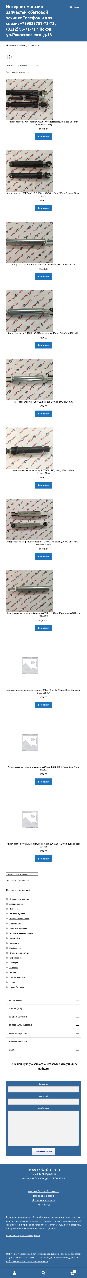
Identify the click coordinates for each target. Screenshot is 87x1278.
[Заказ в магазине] (22, 65)
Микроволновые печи (19, 918)
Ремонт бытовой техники (43, 1191)
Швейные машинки (18, 928)
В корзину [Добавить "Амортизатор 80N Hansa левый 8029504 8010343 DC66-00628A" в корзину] (43, 276)
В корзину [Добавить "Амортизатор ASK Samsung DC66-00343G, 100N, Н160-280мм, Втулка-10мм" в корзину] (43, 485)
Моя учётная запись (14, 1273)
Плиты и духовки (17, 913)
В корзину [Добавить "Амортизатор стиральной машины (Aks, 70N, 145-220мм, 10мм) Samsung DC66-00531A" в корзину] (43, 704)
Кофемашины (15, 957)
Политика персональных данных (23, 1235)
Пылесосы (14, 908)
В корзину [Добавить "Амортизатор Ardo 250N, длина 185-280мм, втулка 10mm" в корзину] (43, 413)
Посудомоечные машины (21, 933)
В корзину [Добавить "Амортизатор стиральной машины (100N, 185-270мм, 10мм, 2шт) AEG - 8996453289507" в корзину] (43, 556)
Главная (12, 45)
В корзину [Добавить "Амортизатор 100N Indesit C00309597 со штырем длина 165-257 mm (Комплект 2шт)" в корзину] (43, 136)
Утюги (12, 982)
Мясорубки (14, 938)
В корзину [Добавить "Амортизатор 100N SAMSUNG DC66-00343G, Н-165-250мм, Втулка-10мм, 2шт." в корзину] (43, 207)
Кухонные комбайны (19, 953)
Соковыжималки (17, 977)
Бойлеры (13, 962)
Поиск (43, 1273)
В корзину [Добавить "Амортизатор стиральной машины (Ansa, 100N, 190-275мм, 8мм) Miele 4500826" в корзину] (43, 781)
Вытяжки (13, 967)
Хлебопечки (15, 948)
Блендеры (14, 943)
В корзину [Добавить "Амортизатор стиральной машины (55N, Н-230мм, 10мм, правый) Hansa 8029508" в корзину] (43, 627)
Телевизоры (15, 923)
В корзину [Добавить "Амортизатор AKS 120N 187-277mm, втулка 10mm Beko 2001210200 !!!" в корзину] (43, 345)
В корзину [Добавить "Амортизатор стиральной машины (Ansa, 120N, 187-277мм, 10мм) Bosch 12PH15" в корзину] (43, 858)
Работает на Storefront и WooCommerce (27, 1261)
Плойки (12, 972)
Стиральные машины (19, 899)
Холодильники (16, 904)
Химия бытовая (16, 987)
